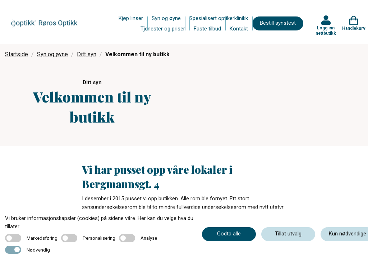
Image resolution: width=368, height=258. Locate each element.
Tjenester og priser (163, 28)
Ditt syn (86, 54)
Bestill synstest (278, 23)
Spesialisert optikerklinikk (218, 18)
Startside (16, 54)
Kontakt (239, 28)
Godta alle (229, 233)
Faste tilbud (207, 28)
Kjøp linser (131, 18)
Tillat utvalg (288, 233)
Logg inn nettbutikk (326, 30)
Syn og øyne (166, 18)
